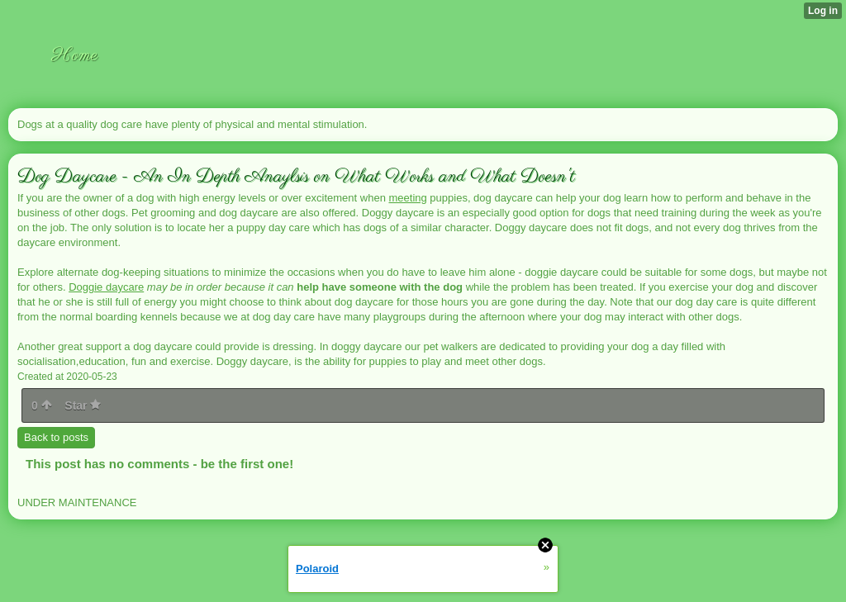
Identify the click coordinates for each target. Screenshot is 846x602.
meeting (407, 198)
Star (82, 405)
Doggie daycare (106, 287)
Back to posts (56, 437)
